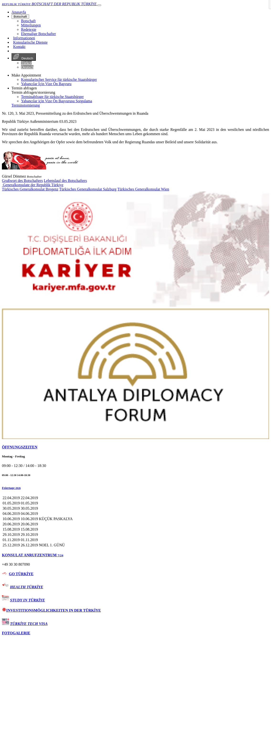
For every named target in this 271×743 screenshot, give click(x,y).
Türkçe (26, 63)
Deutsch (23, 57)
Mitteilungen (31, 25)
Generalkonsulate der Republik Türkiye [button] (32, 185)
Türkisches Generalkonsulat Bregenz (30, 189)
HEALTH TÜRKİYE (26, 587)
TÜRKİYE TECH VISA (29, 624)
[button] (135, 488)
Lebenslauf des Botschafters (65, 181)
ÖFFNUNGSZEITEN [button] (19, 447)
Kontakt (19, 47)
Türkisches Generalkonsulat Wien (143, 189)
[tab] (135, 447)
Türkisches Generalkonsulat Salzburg (88, 189)
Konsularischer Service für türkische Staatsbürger (59, 79)
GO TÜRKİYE (21, 574)
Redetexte (28, 29)
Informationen (24, 38)
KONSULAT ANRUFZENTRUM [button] (32, 555)
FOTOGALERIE (16, 633)
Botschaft (20, 16)
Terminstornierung (25, 105)
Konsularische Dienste (30, 42)
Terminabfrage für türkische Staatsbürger (52, 97)
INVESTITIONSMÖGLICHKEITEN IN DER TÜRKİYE (51, 610)
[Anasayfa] (18, 12)
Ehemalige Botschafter (38, 34)
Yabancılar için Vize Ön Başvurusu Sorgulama (56, 101)
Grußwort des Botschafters (22, 181)
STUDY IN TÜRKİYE (27, 600)
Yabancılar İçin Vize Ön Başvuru (46, 84)
